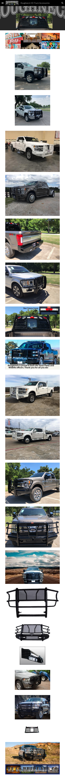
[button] (2, 3)
